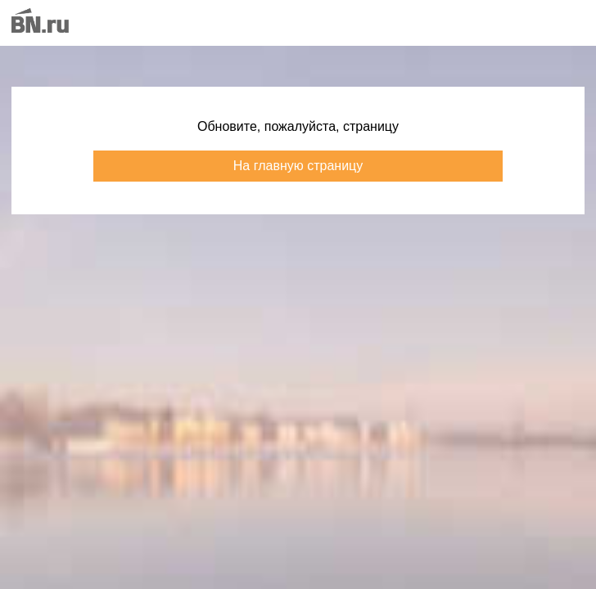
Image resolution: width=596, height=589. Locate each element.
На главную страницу (298, 166)
